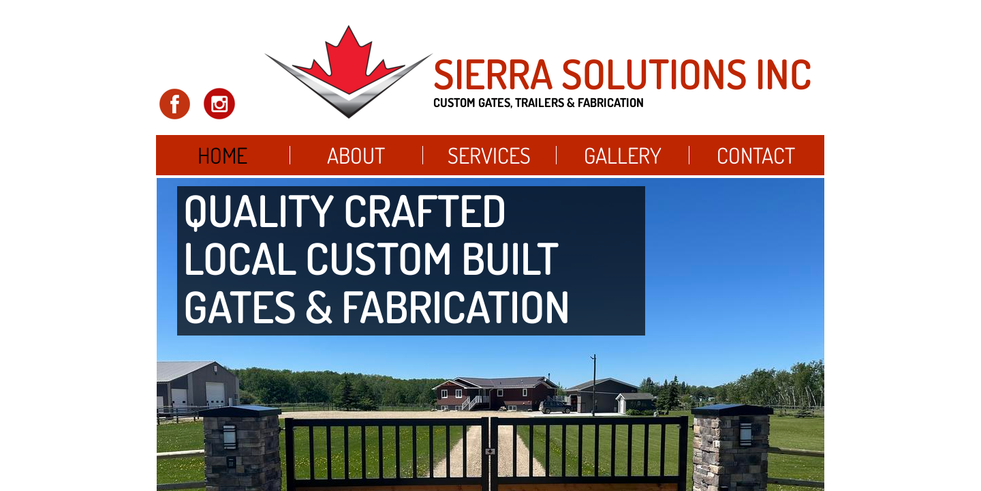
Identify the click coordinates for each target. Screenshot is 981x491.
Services (489, 155)
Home (222, 155)
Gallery (622, 155)
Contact (756, 155)
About (356, 155)
